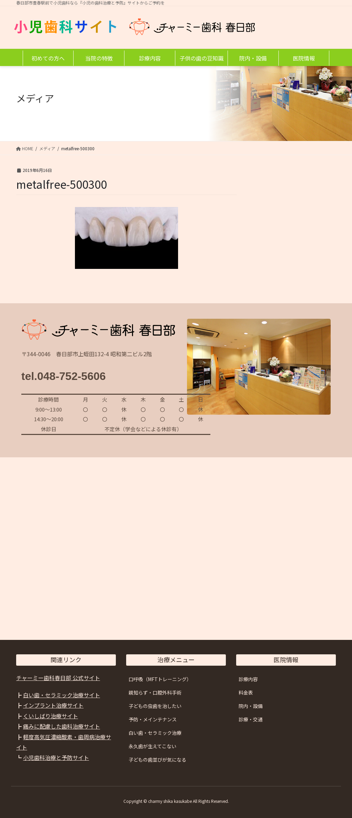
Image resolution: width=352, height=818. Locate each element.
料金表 (246, 692)
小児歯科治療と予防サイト (56, 757)
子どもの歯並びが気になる (157, 759)
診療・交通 (251, 719)
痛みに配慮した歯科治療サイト (61, 726)
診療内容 (248, 679)
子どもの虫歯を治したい (155, 705)
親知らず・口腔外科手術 (155, 692)
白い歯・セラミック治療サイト (61, 695)
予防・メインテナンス (153, 719)
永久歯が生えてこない (152, 746)
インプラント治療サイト (53, 705)
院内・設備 (251, 705)
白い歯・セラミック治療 (155, 732)
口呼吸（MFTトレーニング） (160, 679)
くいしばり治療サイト (50, 716)
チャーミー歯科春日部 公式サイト (58, 678)
